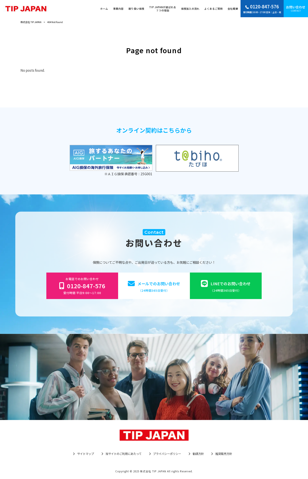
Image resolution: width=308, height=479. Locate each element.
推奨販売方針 (223, 454)
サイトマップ (85, 454)
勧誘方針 (198, 454)
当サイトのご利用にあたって (123, 454)
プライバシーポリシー (167, 454)
